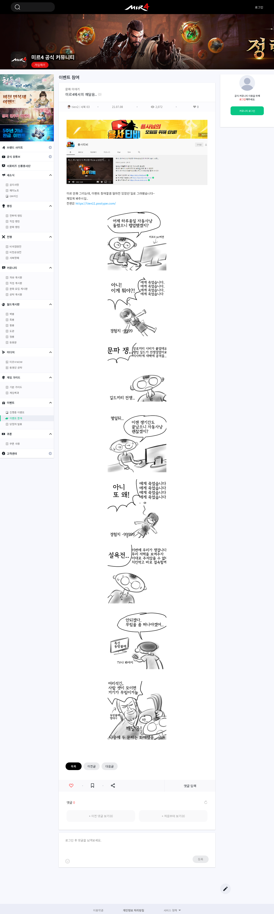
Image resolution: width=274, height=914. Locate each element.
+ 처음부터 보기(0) (173, 816)
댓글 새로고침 (205, 802)
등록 (200, 859)
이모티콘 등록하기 (67, 861)
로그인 (259, 7)
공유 (113, 786)
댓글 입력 (190, 785)
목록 (73, 766)
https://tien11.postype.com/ (96, 203)
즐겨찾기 (92, 786)
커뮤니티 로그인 (247, 111)
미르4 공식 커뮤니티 (137, 7)
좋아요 (71, 786)
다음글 (109, 766)
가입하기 (39, 65)
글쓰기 (225, 888)
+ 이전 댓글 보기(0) (101, 816)
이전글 (91, 766)
